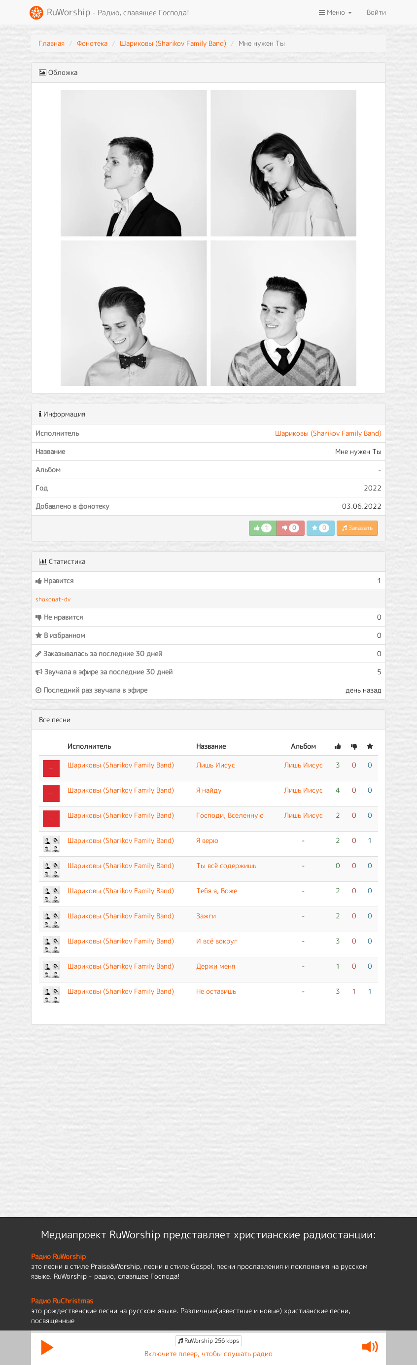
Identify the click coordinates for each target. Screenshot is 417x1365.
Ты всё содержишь (226, 865)
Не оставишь (216, 991)
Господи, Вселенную (230, 815)
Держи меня (215, 966)
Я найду (209, 790)
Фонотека (92, 43)
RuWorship (109, 13)
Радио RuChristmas (62, 1300)
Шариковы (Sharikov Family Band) (173, 43)
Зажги (206, 915)
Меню (335, 12)
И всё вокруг (217, 940)
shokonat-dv (52, 599)
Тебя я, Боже (216, 890)
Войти (376, 12)
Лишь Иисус (215, 765)
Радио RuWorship (58, 1256)
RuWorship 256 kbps (208, 1340)
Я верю (207, 840)
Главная (51, 43)
